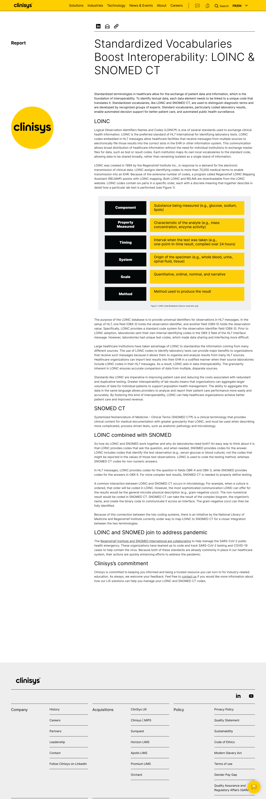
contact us (189, 578)
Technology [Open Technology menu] (116, 6)
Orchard (136, 774)
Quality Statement (226, 720)
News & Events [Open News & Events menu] (141, 6)
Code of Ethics (224, 742)
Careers (176, 6)
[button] (222, 5)
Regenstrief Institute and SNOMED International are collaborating (145, 543)
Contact (197, 6)
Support (207, 6)
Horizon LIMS (140, 742)
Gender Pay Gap (225, 774)
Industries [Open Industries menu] (95, 6)
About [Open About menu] (161, 6)
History (54, 709)
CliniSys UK (139, 709)
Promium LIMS (141, 764)
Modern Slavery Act (228, 753)
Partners (56, 731)
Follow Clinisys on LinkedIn (68, 764)
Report (18, 43)
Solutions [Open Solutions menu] (76, 6)
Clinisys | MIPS (141, 720)
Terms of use (223, 764)
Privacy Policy (224, 709)
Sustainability (223, 731)
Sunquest (137, 731)
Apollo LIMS (139, 753)
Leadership (57, 742)
